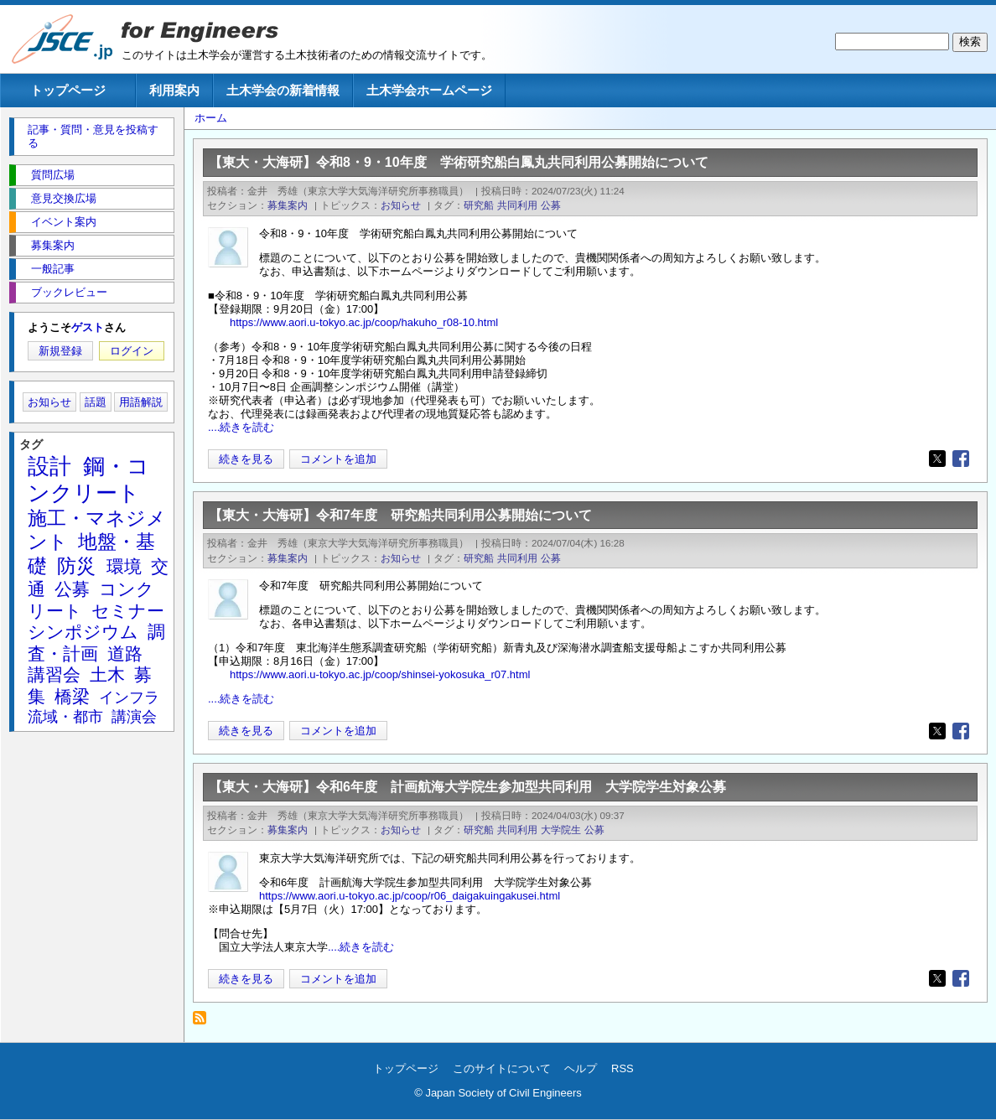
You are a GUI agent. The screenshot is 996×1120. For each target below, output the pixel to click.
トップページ (68, 90)
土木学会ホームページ (429, 90)
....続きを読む (241, 427)
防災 (76, 566)
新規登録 (60, 351)
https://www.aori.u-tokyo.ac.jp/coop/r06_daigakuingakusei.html (409, 895)
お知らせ (401, 205)
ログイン (131, 351)
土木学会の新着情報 (283, 90)
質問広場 (53, 175)
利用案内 (174, 90)
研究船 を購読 (204, 1022)
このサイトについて (502, 1068)
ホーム (211, 117)
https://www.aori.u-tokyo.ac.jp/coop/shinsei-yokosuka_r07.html (380, 674)
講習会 (54, 674)
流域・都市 (65, 716)
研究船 (479, 205)
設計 (49, 466)
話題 (95, 402)
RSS (622, 1068)
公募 (551, 205)
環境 (124, 566)
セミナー (127, 610)
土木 (107, 674)
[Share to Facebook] (960, 458)
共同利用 (517, 205)
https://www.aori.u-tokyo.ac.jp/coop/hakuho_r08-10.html (364, 322)
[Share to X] (937, 458)
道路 (125, 653)
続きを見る (246, 459)
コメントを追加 (338, 459)
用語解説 (141, 402)
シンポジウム (83, 631)
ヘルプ (580, 1068)
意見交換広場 (63, 198)
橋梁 (72, 696)
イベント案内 (63, 221)
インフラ (129, 697)
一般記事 (53, 268)
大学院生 (561, 829)
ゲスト (87, 327)
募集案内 (287, 205)
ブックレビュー (69, 292)
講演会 (134, 716)
